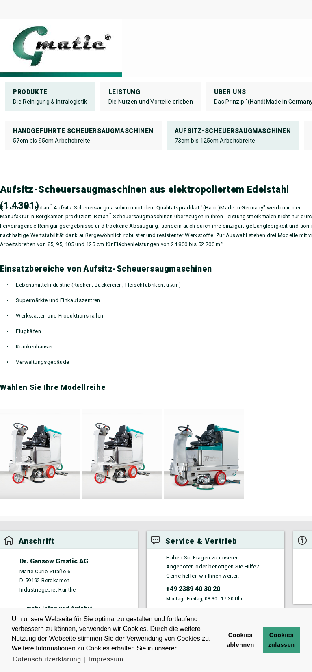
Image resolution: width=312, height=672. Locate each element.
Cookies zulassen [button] (281, 640)
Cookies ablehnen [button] (240, 640)
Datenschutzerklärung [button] (47, 659)
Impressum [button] (106, 659)
